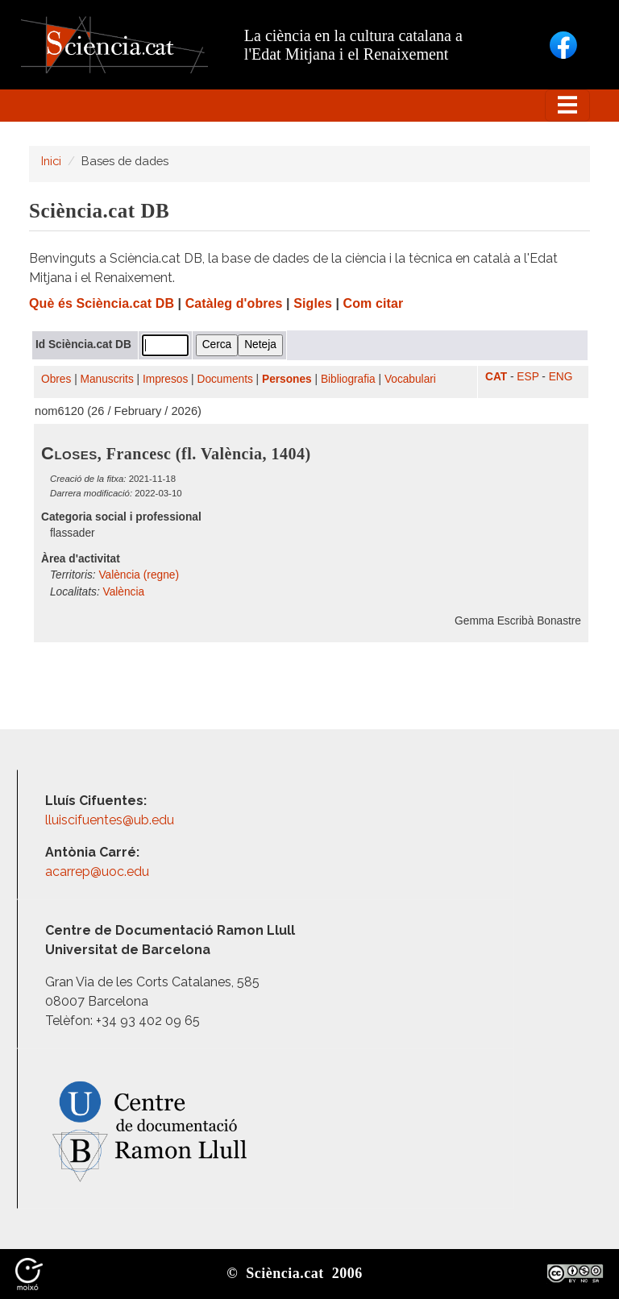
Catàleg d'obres (234, 303)
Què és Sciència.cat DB (101, 303)
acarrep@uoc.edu (97, 871)
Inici (51, 161)
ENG (561, 377)
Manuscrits (107, 379)
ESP (527, 377)
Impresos (165, 379)
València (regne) (138, 575)
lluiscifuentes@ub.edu (111, 820)
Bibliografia (348, 379)
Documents (225, 379)
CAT (496, 377)
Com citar (373, 303)
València (124, 592)
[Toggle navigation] (567, 105)
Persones (287, 379)
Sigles (312, 303)
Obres (56, 379)
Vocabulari (410, 379)
